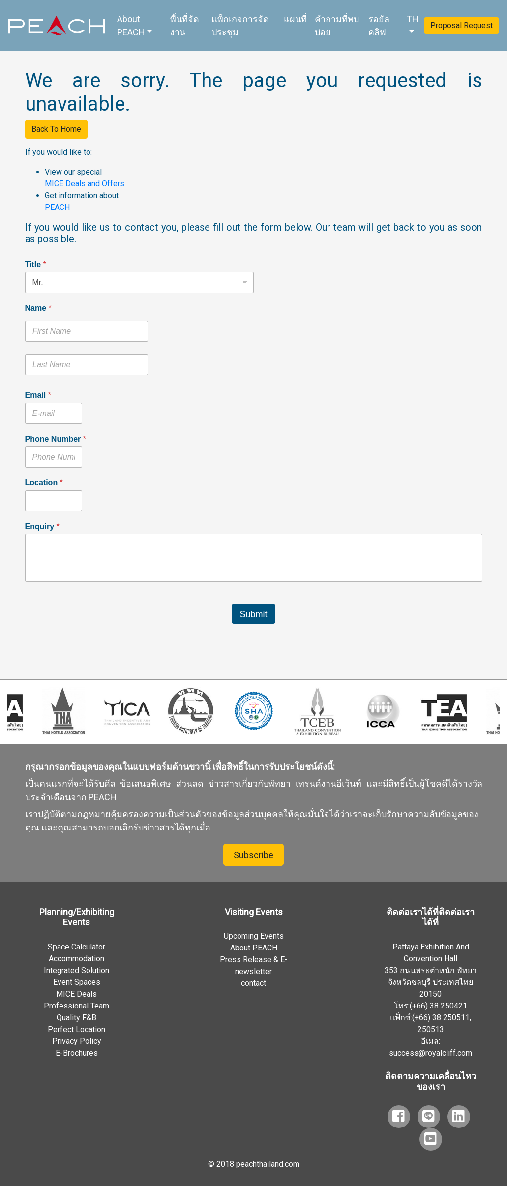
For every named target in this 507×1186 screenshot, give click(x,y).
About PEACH (131, 25)
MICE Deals (76, 994)
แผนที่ (295, 19)
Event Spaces (76, 982)
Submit (253, 614)
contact (253, 983)
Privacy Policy (76, 1041)
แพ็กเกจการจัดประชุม (240, 25)
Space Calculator (76, 946)
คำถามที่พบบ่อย (337, 25)
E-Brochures (77, 1053)
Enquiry (42, 526)
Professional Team (76, 1005)
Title (35, 264)
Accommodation (76, 958)
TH (412, 19)
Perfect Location (76, 1029)
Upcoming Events (254, 936)
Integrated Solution (76, 970)
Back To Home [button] (56, 129)
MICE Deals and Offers (84, 183)
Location (44, 482)
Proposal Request (461, 25)
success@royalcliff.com (430, 1053)
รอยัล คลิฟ (378, 25)
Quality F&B (76, 1017)
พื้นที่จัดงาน (184, 25)
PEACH (57, 207)
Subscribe (253, 855)
